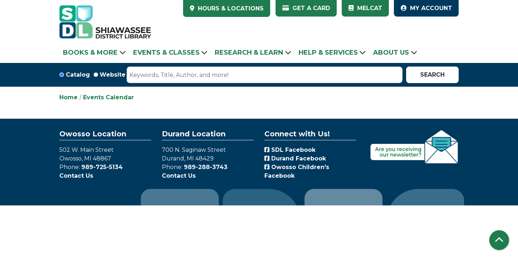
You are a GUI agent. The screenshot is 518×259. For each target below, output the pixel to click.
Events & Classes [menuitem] (166, 52)
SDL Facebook (289, 149)
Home (68, 97)
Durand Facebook (295, 158)
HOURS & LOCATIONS (230, 8)
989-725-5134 (102, 167)
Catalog (78, 74)
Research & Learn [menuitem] (249, 52)
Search (432, 74)
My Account (426, 8)
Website (113, 74)
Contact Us (76, 175)
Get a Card (306, 8)
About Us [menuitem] (391, 52)
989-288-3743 (205, 167)
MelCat (365, 8)
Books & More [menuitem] (90, 52)
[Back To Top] (499, 240)
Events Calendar (108, 97)
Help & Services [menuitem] (328, 52)
